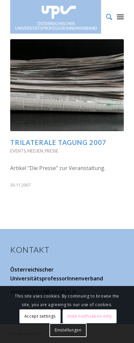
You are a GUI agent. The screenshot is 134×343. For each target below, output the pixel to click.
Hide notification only (89, 316)
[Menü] (120, 17)
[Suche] (105, 17)
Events (18, 151)
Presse (51, 151)
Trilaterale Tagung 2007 (58, 142)
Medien (35, 151)
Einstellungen (68, 330)
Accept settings (40, 316)
